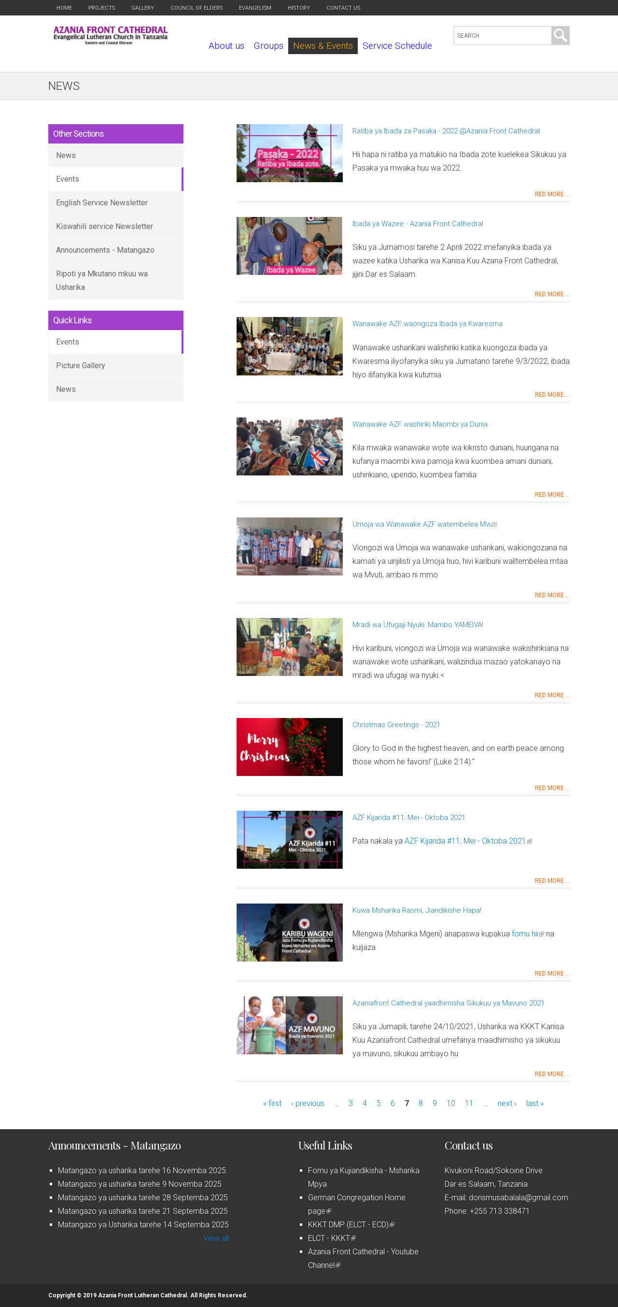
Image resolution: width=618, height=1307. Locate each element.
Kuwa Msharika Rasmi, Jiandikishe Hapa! (416, 910)
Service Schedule (397, 45)
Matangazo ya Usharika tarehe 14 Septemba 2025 (143, 1224)
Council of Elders (196, 8)
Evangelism (255, 8)
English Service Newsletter (102, 202)
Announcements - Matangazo (105, 250)
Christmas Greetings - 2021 (396, 724)
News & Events (323, 45)
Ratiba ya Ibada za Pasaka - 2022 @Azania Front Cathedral (446, 131)
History (299, 8)
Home (64, 8)
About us (226, 45)
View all (216, 1238)
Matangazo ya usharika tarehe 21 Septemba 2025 (143, 1211)
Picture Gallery (80, 365)
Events (67, 179)
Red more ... (552, 194)
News (66, 155)
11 (469, 1103)
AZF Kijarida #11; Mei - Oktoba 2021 (408, 817)
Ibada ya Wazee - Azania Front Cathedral (417, 223)
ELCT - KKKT (332, 1238)
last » (535, 1103)
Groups (268, 45)
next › (507, 1103)
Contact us (343, 8)
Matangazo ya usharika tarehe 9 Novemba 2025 (140, 1184)
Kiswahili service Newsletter (104, 226)
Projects (101, 8)
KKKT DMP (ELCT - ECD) (351, 1224)
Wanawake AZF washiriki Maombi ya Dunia (420, 424)
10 (451, 1103)
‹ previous (307, 1103)
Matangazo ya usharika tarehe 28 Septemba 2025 (143, 1197)
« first (272, 1103)
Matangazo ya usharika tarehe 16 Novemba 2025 (142, 1170)
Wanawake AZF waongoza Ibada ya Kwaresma (427, 323)
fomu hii (528, 933)
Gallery (142, 8)
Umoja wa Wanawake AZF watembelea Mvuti (424, 524)
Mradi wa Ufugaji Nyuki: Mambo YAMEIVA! (417, 624)
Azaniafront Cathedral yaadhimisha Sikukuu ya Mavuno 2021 (448, 1003)
